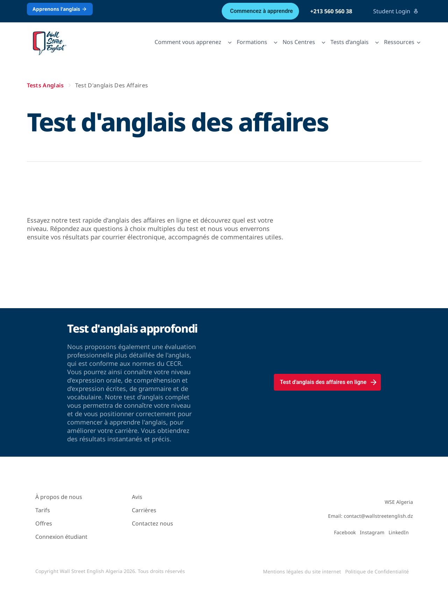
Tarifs (42, 510)
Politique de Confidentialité (377, 571)
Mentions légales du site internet (302, 571)
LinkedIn (399, 532)
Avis (137, 497)
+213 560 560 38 (331, 11)
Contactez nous (152, 523)
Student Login (396, 11)
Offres (43, 523)
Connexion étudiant (61, 537)
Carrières (144, 510)
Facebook (345, 532)
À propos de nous (58, 497)
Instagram (372, 532)
